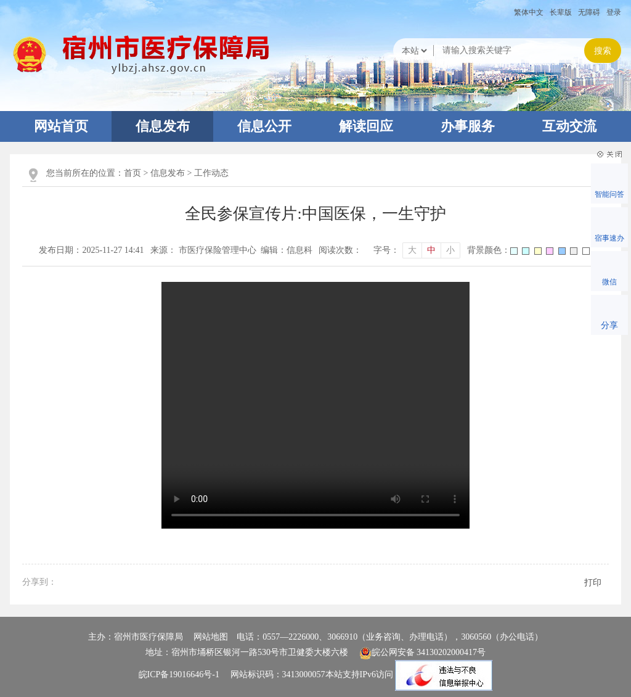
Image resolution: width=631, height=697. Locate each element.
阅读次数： (340, 250)
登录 (613, 12)
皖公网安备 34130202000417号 (422, 652)
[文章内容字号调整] (416, 250)
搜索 (602, 51)
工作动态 (211, 173)
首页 (132, 173)
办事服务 (468, 126)
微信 (609, 282)
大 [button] (412, 250)
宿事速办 (609, 238)
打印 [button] (592, 582)
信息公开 (264, 126)
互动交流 (569, 126)
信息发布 (163, 126)
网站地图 (210, 636)
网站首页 (61, 126)
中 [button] (431, 250)
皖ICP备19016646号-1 (179, 675)
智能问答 (609, 194)
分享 (609, 325)
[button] (561, 12)
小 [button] (450, 250)
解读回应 (366, 126)
